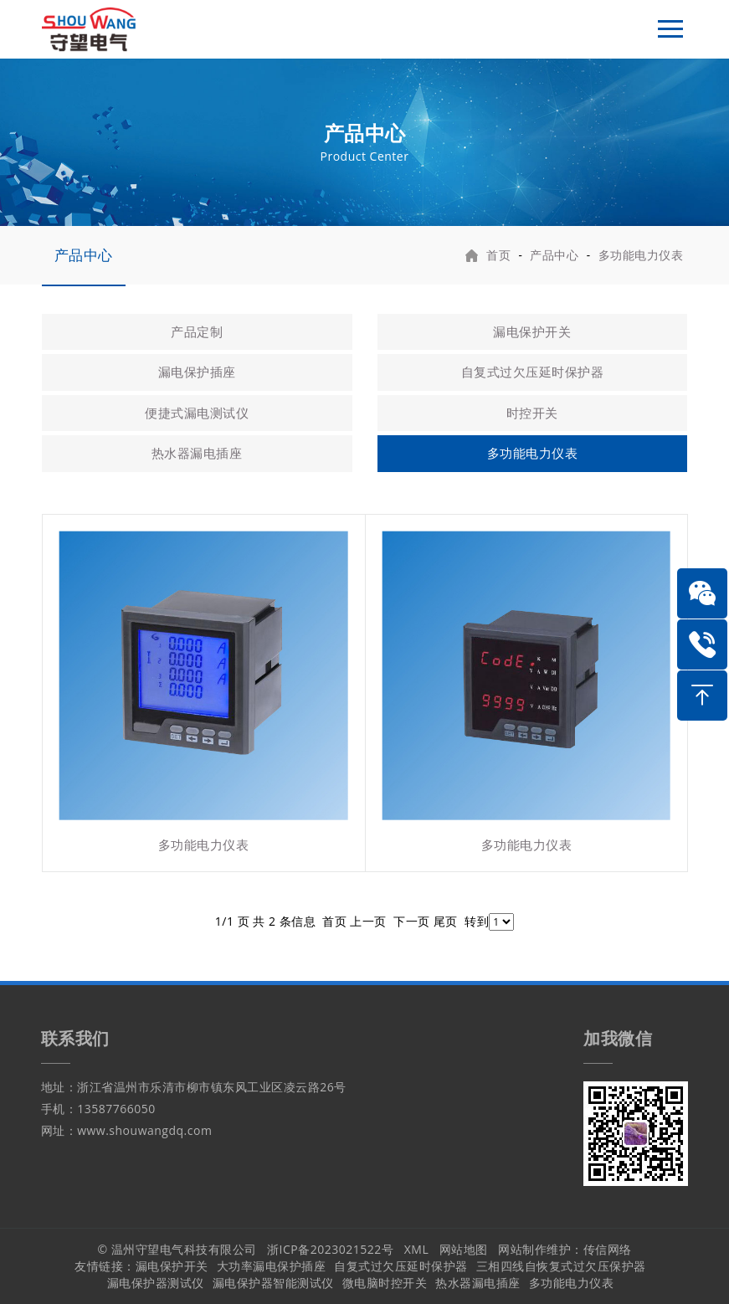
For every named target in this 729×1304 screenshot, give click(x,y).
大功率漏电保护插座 (271, 1266)
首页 (498, 255)
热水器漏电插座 (197, 452)
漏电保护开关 (532, 331)
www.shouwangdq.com (144, 1130)
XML (416, 1249)
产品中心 (83, 254)
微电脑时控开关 (385, 1283)
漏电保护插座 (197, 371)
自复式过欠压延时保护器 (532, 371)
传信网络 (607, 1249)
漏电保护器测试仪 (155, 1283)
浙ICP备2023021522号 (330, 1249)
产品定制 (197, 331)
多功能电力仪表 (641, 255)
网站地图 (463, 1249)
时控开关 (532, 412)
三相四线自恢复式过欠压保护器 (561, 1266)
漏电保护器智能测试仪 (273, 1283)
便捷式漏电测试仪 (197, 412)
